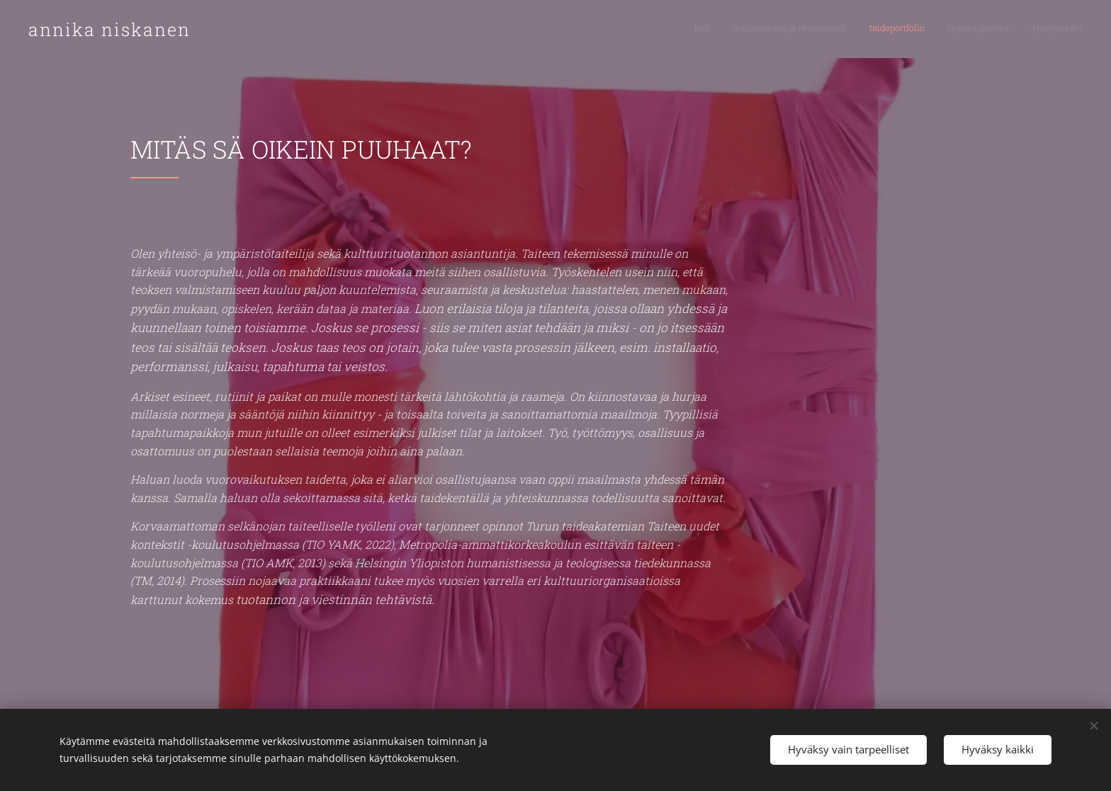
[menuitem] (995, 29)
